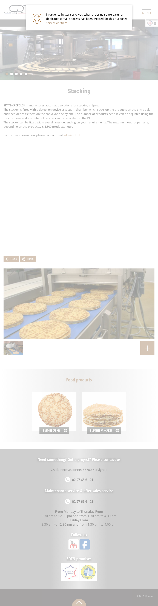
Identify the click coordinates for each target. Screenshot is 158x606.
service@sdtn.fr (56, 23)
